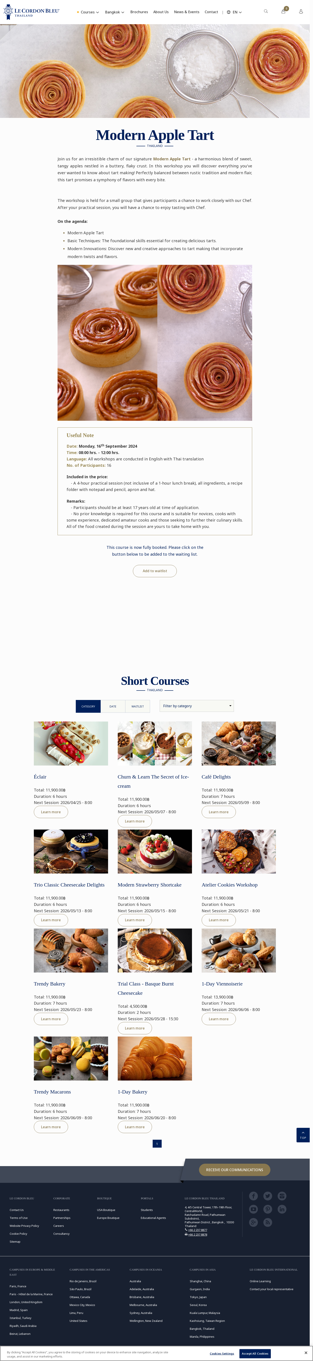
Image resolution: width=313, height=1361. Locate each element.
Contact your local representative (271, 1289)
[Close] (306, 1353)
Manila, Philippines (202, 1337)
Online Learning (260, 1281)
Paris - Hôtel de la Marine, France (31, 1294)
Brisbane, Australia (142, 1297)
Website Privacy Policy (24, 1226)
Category (88, 706)
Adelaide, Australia (142, 1289)
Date (113, 706)
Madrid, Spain (19, 1310)
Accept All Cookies (255, 1354)
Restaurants (61, 1210)
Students (147, 1210)
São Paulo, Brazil (80, 1289)
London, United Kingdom (26, 1302)
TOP (303, 1135)
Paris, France (18, 1286)
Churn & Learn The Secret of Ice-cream (153, 781)
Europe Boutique (108, 1218)
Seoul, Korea (198, 1305)
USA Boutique (106, 1210)
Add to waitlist (155, 570)
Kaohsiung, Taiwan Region (207, 1321)
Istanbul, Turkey (20, 1318)
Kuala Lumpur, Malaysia (205, 1313)
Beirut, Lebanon (20, 1334)
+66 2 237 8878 (197, 1234)
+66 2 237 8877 (197, 1230)
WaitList (138, 706)
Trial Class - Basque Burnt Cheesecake (146, 988)
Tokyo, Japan (198, 1297)
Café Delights (216, 777)
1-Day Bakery (132, 1092)
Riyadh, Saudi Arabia (23, 1326)
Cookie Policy (18, 1234)
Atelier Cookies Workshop (230, 885)
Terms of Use (19, 1218)
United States (78, 1321)
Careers (58, 1226)
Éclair (40, 777)
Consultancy (61, 1234)
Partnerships (62, 1218)
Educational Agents (153, 1218)
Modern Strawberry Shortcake (150, 885)
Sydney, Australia (141, 1313)
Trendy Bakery (49, 984)
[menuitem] (266, 12)
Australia (135, 1281)
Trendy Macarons (52, 1092)
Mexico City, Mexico (82, 1305)
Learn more (51, 812)
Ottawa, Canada (80, 1297)
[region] (156, 1353)
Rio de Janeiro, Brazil (83, 1281)
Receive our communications (234, 1169)
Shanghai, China (200, 1281)
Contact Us (17, 1210)
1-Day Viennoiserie (222, 984)
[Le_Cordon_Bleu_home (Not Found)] (31, 12)
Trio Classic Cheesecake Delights (69, 885)
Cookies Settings (222, 1354)
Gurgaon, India (200, 1289)
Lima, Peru (76, 1313)
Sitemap (15, 1242)
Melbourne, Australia (143, 1305)
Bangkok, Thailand (202, 1329)
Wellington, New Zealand (146, 1321)
